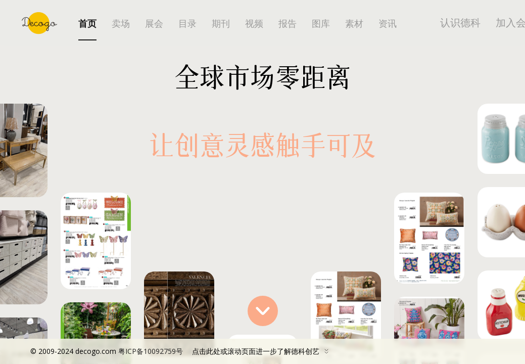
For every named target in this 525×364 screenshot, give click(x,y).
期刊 (221, 23)
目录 (187, 23)
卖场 (121, 23)
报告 (287, 23)
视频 (254, 23)
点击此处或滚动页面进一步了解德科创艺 (181, 351)
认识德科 (460, 22)
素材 (354, 23)
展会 (154, 23)
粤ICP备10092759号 (150, 351)
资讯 (387, 23)
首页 (87, 23)
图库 (321, 23)
